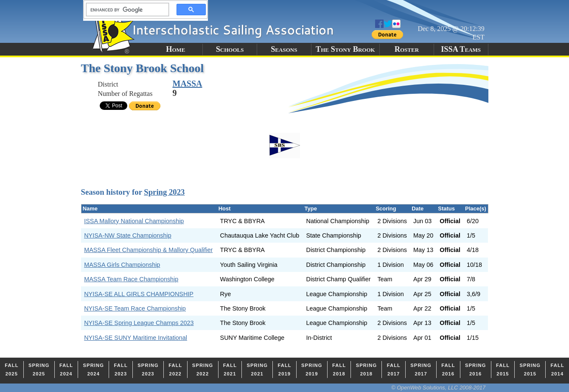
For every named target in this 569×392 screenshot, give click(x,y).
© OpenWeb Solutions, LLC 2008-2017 (438, 387)
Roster (407, 49)
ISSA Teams (461, 49)
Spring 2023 (164, 192)
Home (175, 49)
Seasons (284, 49)
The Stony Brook (345, 49)
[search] (125, 10)
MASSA (187, 83)
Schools (230, 49)
